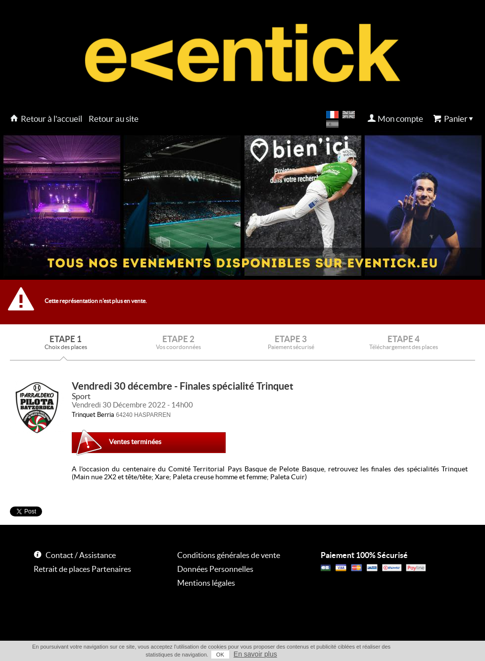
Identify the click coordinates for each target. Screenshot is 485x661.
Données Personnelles (215, 568)
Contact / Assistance (81, 555)
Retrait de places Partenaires (82, 568)
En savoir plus (255, 654)
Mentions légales (206, 582)
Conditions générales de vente (228, 555)
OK (220, 655)
